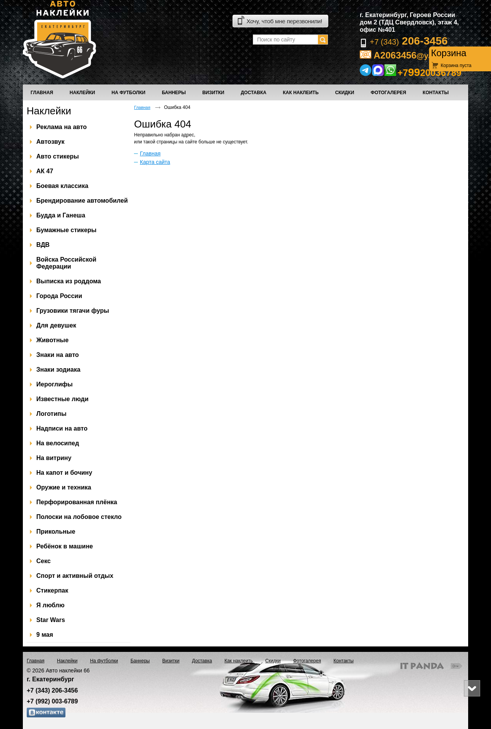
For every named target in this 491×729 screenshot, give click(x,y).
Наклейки (49, 111)
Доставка (202, 661)
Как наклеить (239, 661)
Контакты (343, 661)
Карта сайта (155, 162)
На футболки (104, 661)
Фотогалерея (307, 661)
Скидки (273, 661)
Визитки (170, 661)
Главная (142, 107)
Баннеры (140, 661)
